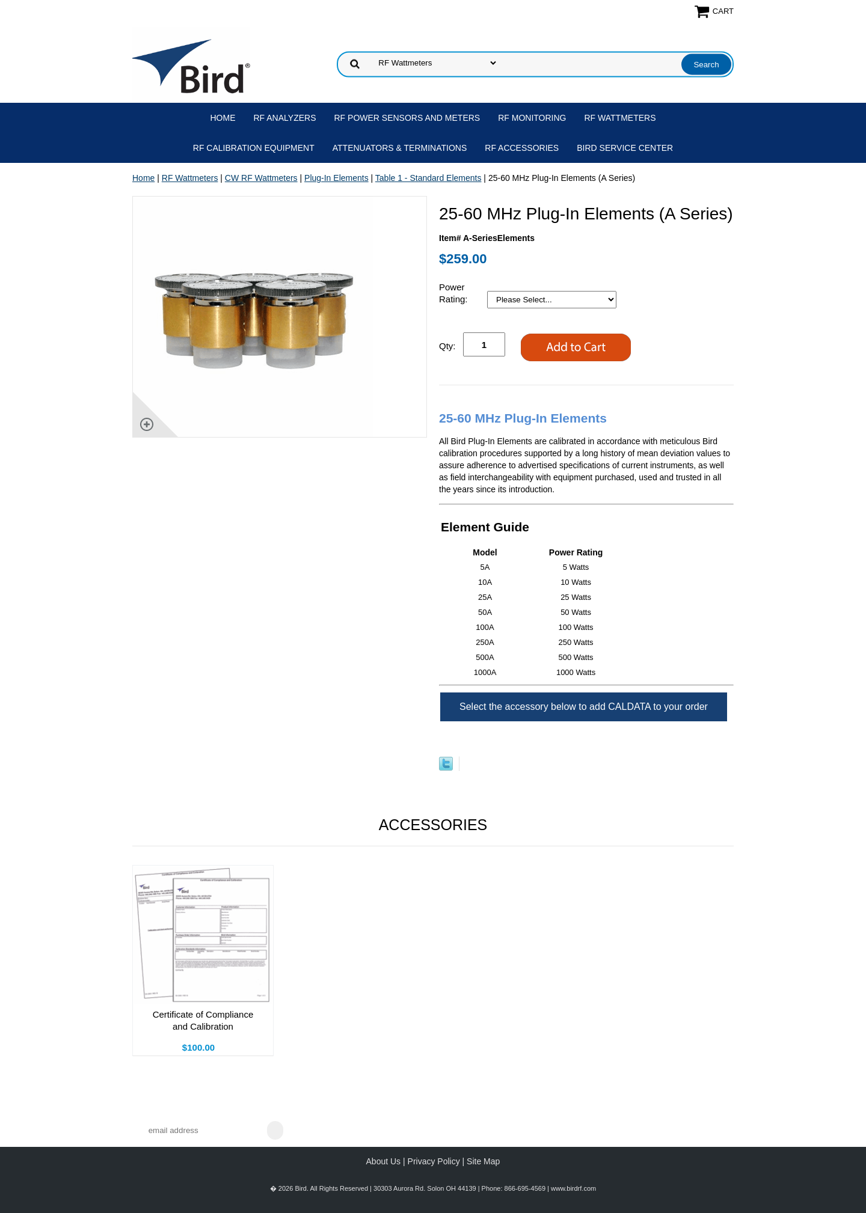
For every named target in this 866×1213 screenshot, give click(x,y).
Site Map (483, 1161)
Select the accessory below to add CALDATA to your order (583, 706)
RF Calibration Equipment (254, 148)
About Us (383, 1161)
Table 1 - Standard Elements (428, 178)
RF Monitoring (532, 118)
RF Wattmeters (620, 118)
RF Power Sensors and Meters (407, 118)
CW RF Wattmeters (261, 178)
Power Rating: (454, 293)
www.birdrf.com (573, 1188)
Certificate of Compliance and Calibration (203, 1020)
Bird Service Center (625, 148)
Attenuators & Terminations (400, 148)
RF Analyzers (285, 118)
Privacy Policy (434, 1161)
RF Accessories (522, 148)
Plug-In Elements (336, 178)
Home (223, 118)
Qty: (447, 346)
